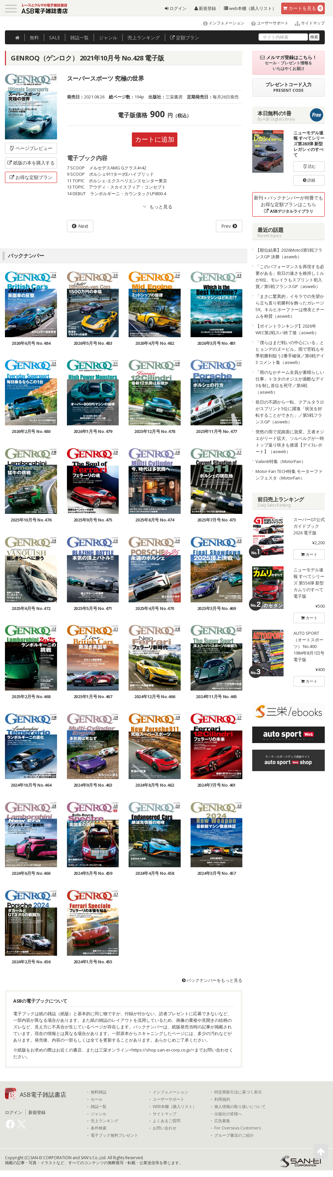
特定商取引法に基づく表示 (238, 1092)
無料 (34, 37)
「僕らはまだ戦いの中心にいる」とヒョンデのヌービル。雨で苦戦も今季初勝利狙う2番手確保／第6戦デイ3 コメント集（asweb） (290, 352)
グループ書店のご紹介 (234, 1135)
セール (97, 1099)
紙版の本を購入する (31, 163)
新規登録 (205, 8)
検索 (314, 37)
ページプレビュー (30, 148)
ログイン (176, 8)
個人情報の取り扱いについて (240, 1106)
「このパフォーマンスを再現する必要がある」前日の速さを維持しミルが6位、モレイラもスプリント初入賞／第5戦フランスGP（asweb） (290, 276)
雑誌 (79, 37)
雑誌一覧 (98, 1106)
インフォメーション (220, 23)
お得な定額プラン (31, 177)
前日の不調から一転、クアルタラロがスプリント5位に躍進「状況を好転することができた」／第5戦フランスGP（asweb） (290, 412)
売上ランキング (104, 1121)
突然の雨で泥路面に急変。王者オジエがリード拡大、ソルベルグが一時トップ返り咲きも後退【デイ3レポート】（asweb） (290, 441)
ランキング (144, 37)
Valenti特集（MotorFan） (281, 461)
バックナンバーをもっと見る (212, 980)
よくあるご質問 (166, 1121)
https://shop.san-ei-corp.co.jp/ (162, 1050)
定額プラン (184, 37)
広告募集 (222, 1121)
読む (309, 166)
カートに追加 (154, 139)
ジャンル (108, 37)
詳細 (309, 180)
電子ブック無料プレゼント (114, 1135)
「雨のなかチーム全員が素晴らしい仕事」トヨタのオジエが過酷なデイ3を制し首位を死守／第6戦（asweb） (290, 382)
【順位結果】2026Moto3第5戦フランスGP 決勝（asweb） (289, 253)
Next (83, 226)
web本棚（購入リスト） (250, 8)
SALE (54, 37)
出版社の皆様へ (228, 1114)
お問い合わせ (164, 1128)
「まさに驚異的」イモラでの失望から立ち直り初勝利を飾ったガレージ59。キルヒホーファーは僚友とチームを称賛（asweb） (290, 306)
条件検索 (98, 1128)
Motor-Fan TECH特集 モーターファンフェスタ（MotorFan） (289, 474)
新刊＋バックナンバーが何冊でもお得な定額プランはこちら (288, 204)
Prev (226, 226)
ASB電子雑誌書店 (43, 1094)
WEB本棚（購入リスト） (175, 1106)
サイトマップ (307, 23)
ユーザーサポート (266, 23)
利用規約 (222, 1099)
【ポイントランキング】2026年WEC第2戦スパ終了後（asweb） (287, 329)
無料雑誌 (98, 1092)
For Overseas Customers (237, 1128)
